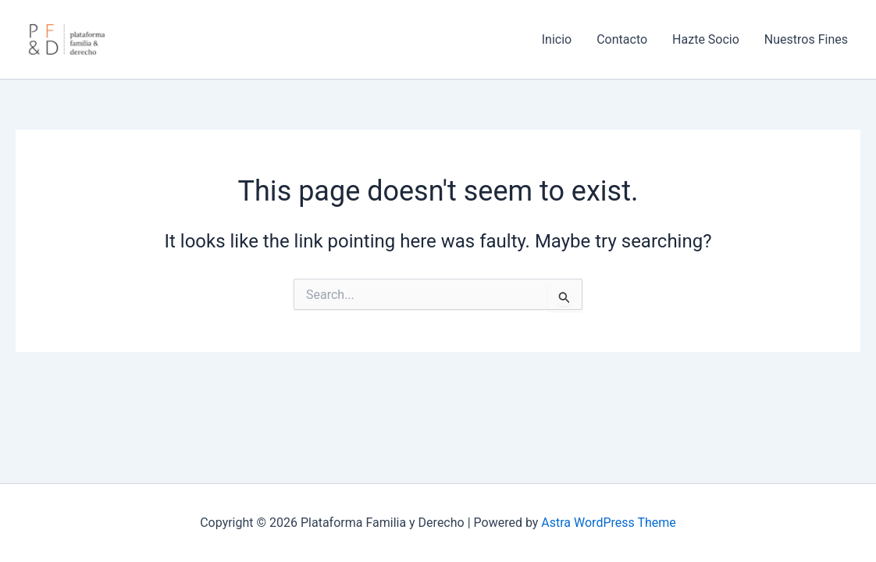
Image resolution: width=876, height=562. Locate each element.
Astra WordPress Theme (608, 522)
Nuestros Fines (806, 39)
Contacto (621, 39)
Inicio (557, 39)
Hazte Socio (705, 39)
